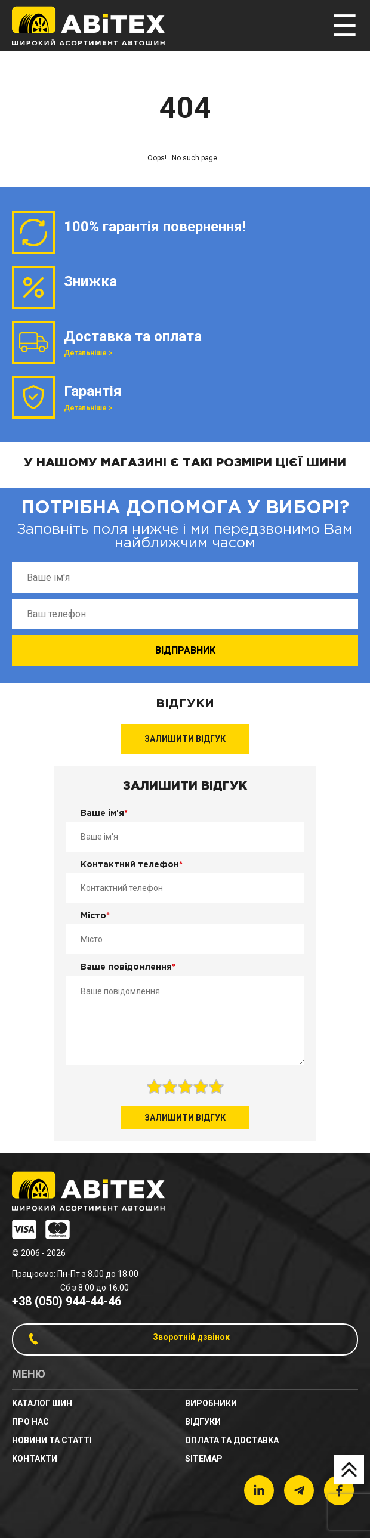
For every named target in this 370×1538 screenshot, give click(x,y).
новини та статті (52, 1440)
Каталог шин (42, 1403)
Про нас (30, 1421)
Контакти (34, 1458)
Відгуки (203, 1421)
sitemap (204, 1458)
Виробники (211, 1403)
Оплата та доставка (232, 1440)
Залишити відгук (185, 739)
